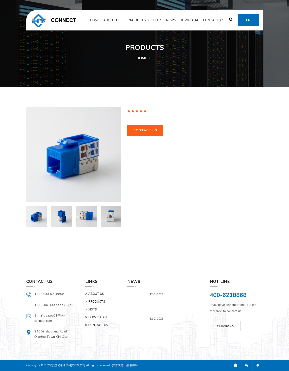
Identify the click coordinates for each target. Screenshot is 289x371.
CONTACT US (213, 21)
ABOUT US (111, 21)
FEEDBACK (225, 326)
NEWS (171, 21)
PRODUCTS (137, 21)
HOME (95, 21)
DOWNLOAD (189, 21)
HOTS (157, 21)
